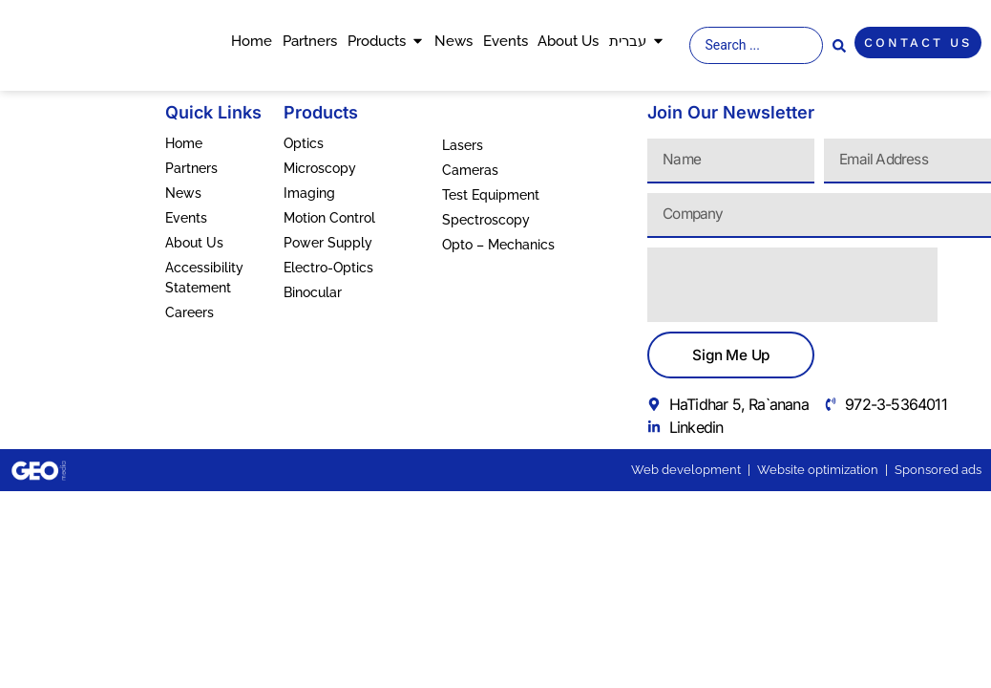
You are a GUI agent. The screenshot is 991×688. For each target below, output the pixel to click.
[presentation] (792, 284)
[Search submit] (839, 46)
